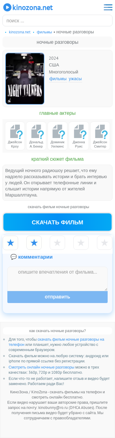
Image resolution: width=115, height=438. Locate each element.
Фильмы (58, 78)
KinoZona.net (27, 7)
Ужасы (75, 78)
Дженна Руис (78, 136)
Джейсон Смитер (100, 136)
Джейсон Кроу (15, 136)
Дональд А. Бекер (36, 136)
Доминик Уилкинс (57, 136)
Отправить (57, 296)
